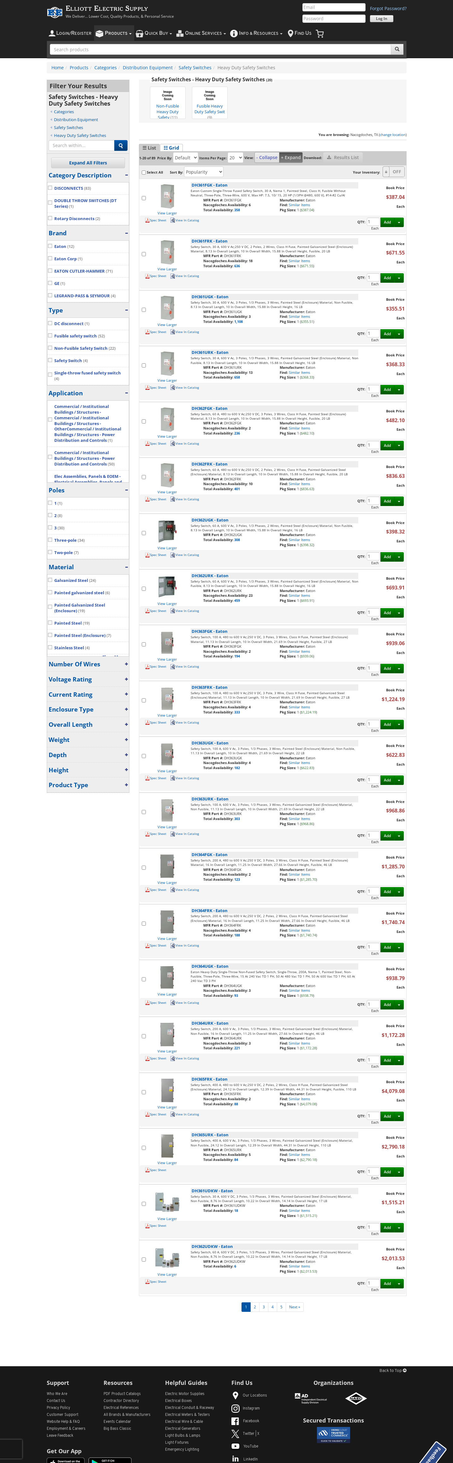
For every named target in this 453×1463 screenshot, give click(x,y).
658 (237, 377)
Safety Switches (195, 68)
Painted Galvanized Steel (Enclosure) (79, 608)
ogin (74, 33)
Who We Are (57, 1394)
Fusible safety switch (79, 336)
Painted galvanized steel (82, 593)
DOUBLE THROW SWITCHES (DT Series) (85, 203)
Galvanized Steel (75, 580)
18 (236, 1210)
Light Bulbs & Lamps (182, 1436)
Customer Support (62, 1415)
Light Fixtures (177, 1443)
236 (237, 433)
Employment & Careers (66, 1429)
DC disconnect (71, 323)
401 (237, 488)
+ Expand (291, 157)
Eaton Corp (68, 259)
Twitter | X (245, 1434)
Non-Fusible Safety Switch (85, 348)
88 (236, 1104)
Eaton (64, 246)
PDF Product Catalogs (122, 1394)
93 (236, 995)
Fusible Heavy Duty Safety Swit (209, 103)
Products (79, 68)
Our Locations (249, 1396)
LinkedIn (244, 1459)
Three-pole (69, 540)
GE (59, 283)
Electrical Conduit (189, 1408)
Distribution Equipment (148, 68)
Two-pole (66, 552)
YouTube (244, 1446)
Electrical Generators (182, 1429)
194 (237, 656)
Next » (294, 1307)
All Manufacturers (127, 1415)
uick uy (158, 33)
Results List (343, 157)
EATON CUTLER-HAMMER (83, 271)
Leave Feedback (60, 1436)
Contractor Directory (121, 1401)
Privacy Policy (58, 1408)
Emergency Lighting (182, 1450)
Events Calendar (117, 1422)
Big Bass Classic (117, 1429)
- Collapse (266, 157)
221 (237, 1048)
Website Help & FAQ (63, 1422)
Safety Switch (71, 360)
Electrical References (121, 1408)
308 (237, 539)
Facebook (245, 1421)
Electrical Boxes (178, 1401)
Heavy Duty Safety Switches (80, 135)
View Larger (167, 213)
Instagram (245, 1409)
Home (57, 68)
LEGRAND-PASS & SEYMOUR (85, 296)
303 (237, 818)
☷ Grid (171, 148)
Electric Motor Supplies (185, 1394)
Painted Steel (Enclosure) (82, 635)
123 (237, 879)
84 (236, 1159)
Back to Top (393, 1371)
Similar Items (299, 204)
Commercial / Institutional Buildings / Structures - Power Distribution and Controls (84, 458)
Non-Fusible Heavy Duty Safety (167, 103)
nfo (261, 33)
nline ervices (205, 33)
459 (237, 600)
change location (393, 134)
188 (237, 935)
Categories (105, 68)
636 (237, 265)
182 (237, 767)
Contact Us (56, 1401)
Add (387, 222)
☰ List (149, 148)
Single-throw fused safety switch (87, 375)
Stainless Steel (72, 648)
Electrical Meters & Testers (187, 1415)
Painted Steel (72, 623)
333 (237, 712)
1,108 (238, 321)
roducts (118, 33)
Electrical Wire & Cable (184, 1422)
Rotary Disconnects (77, 218)
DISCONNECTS (72, 188)
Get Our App (64, 1451)
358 (237, 209)
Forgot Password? (388, 8)
